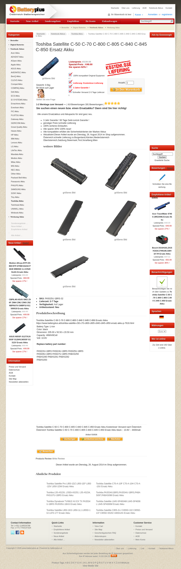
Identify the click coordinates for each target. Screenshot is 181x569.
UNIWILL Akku (17, 209)
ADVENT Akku (17, 57)
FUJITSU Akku (17, 115)
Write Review (58, 458)
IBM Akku (14, 139)
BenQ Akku (15, 76)
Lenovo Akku (16, 142)
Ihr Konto (91, 21)
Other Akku (15, 174)
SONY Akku (15, 193)
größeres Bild (69, 191)
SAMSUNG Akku (18, 189)
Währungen (157, 325)
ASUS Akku (15, 68)
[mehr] (26, 243)
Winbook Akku (16, 213)
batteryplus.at (56, 548)
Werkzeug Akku (113, 27)
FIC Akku (14, 111)
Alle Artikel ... (16, 235)
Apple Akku (15, 65)
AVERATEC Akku (18, 72)
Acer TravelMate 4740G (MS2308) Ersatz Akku (162, 216)
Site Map (12, 379)
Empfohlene (73, 21)
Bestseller (65, 27)
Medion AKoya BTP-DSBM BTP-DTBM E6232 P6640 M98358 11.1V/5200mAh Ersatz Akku (20, 266)
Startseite (115, 8)
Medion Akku (16, 158)
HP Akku (14, 135)
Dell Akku (14, 92)
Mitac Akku (15, 162)
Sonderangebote (53, 21)
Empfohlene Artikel (62, 529)
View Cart (99, 526)
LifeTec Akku (16, 150)
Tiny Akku (14, 197)
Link (142, 548)
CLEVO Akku (16, 80)
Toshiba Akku (77, 34)
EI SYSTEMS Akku (18, 100)
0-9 (119, 563)
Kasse (138, 14)
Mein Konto (140, 540)
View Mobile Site (90, 566)
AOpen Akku (16, 61)
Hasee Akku (15, 131)
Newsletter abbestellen (18, 382)
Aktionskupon (100, 536)
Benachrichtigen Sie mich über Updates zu (162, 295)
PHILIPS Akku (16, 185)
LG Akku (14, 146)
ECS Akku (15, 96)
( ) (93, 104)
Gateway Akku (16, 119)
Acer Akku (15, 53)
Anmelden (152, 14)
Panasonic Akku (17, 181)
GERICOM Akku (17, 123)
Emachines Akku (17, 104)
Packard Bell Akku (18, 178)
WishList (125, 563)
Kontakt (169, 8)
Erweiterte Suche (162, 160)
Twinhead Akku (17, 205)
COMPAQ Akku (17, 88)
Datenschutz (14, 370)
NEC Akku (15, 170)
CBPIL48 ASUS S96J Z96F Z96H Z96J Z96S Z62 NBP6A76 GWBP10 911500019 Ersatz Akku (20, 303)
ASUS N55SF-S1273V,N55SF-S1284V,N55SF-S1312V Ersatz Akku (20, 338)
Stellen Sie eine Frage (45, 99)
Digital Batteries (79, 27)
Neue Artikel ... (17, 226)
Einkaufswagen (109, 21)
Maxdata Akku (16, 154)
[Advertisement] (162, 91)
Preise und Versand (17, 367)
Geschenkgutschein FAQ (105, 533)
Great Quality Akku (18, 127)
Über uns (125, 8)
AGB (144, 8)
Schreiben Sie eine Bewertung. (162, 184)
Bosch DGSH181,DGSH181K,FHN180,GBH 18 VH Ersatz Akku (162, 250)
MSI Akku (14, 166)
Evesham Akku (17, 107)
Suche (155, 148)
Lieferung (136, 8)
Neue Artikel (32, 21)
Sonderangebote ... (19, 223)
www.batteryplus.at (30, 548)
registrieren (167, 14)
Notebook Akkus (156, 8)
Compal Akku (16, 84)
